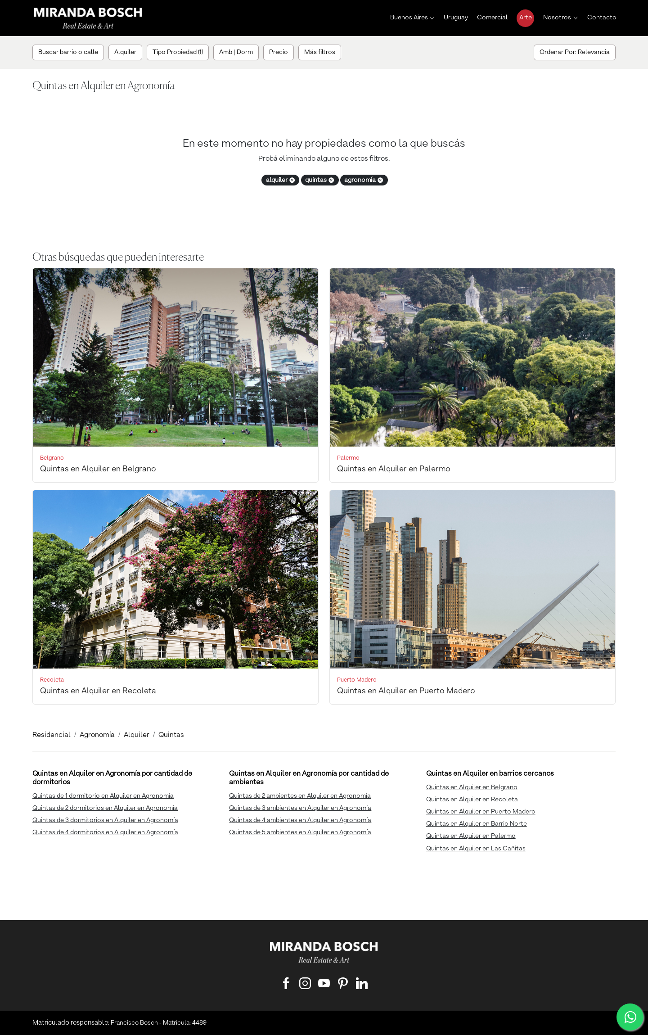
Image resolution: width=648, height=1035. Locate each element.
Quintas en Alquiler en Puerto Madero (481, 812)
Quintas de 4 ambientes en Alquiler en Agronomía (300, 820)
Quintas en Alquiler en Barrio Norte (476, 824)
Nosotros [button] (557, 17)
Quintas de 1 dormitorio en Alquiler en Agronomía (103, 796)
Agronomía (97, 735)
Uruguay (456, 17)
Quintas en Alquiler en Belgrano (472, 787)
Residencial (51, 735)
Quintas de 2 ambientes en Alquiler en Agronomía (300, 796)
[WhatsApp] (630, 1016)
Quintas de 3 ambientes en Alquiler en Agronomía (300, 808)
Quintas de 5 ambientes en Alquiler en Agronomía (300, 832)
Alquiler (136, 735)
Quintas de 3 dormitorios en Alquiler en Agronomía (105, 820)
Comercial (492, 17)
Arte (525, 17)
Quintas (171, 735)
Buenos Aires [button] (409, 17)
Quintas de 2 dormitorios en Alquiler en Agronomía (105, 808)
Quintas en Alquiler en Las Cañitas (476, 848)
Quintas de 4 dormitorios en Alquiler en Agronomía (105, 832)
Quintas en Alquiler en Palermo (471, 836)
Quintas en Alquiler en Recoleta (472, 799)
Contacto (601, 17)
